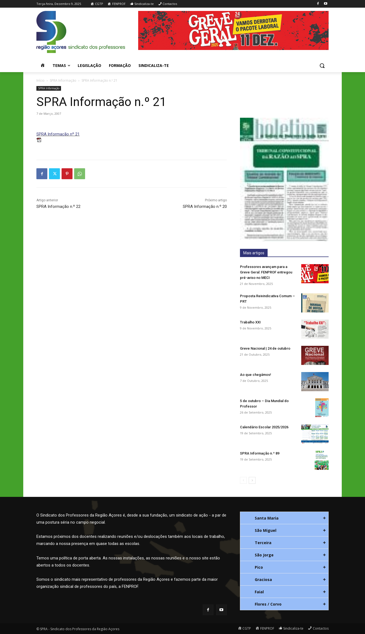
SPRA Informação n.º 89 (259, 453)
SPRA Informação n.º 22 (58, 206)
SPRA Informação (63, 80)
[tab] (284, 518)
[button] (322, 65)
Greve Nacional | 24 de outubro (265, 348)
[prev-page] (243, 480)
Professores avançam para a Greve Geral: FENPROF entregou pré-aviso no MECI (266, 272)
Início (40, 80)
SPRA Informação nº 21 (58, 134)
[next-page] (252, 480)
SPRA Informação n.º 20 (205, 206)
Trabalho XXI (250, 322)
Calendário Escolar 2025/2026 (264, 427)
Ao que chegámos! (255, 375)
